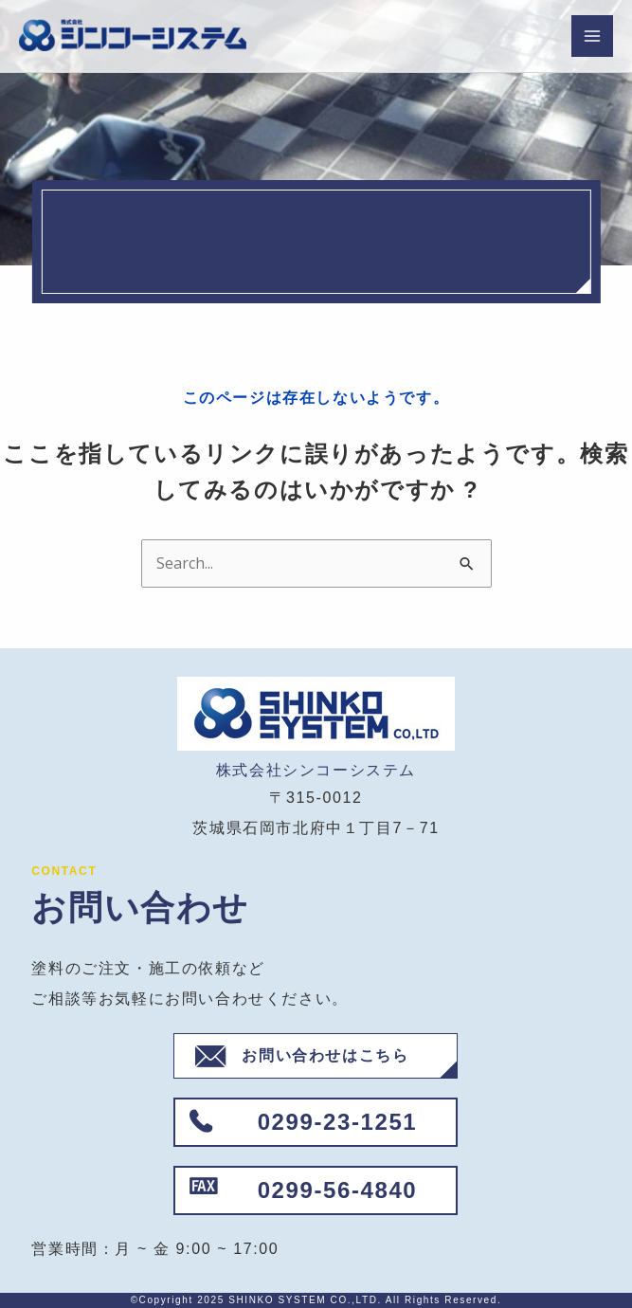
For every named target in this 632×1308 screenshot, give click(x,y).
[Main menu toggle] (592, 36)
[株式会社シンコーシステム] (132, 36)
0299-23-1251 (338, 1122)
